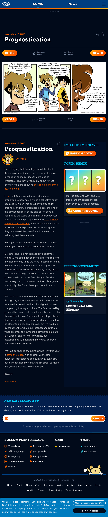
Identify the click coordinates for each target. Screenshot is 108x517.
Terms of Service (74, 492)
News (29, 487)
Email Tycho (88, 453)
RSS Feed (36, 463)
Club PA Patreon (14, 463)
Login (98, 487)
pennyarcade (38, 453)
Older (9, 53)
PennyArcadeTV (39, 448)
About (89, 487)
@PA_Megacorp (13, 453)
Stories (59, 487)
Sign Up (30, 492)
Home (10, 487)
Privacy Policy (78, 428)
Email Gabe (62, 448)
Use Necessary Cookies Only (89, 503)
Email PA (10, 468)
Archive (70, 487)
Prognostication (28, 150)
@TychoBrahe (88, 448)
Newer (98, 53)
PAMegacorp (12, 458)
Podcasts (48, 487)
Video (38, 487)
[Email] (47, 420)
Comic (19, 487)
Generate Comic (82, 209)
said (8, 196)
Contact (41, 492)
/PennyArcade (13, 448)
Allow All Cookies (89, 510)
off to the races (15, 355)
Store (80, 487)
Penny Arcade (38, 458)
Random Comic (79, 151)
